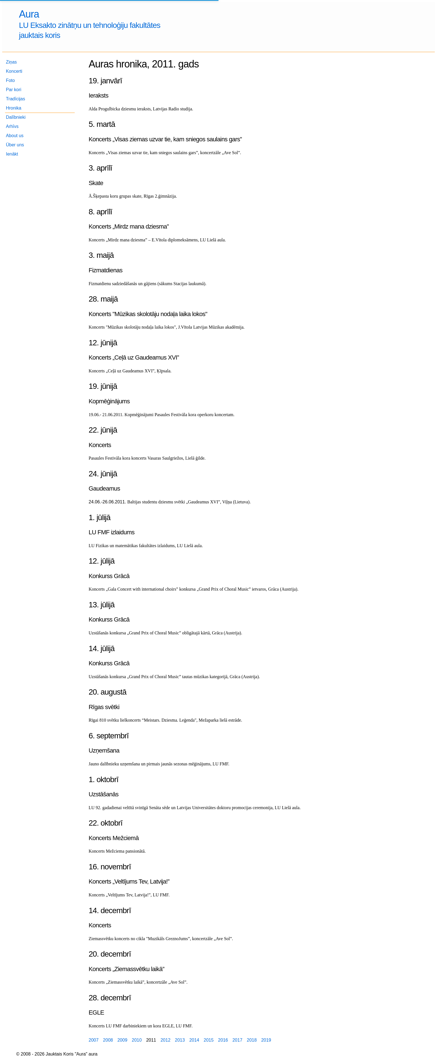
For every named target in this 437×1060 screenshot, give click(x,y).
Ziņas (11, 62)
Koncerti (14, 71)
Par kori (13, 89)
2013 (180, 1040)
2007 (94, 1040)
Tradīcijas (15, 98)
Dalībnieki (15, 117)
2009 (122, 1040)
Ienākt (12, 154)
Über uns (15, 144)
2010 (137, 1040)
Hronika (13, 108)
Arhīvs (12, 126)
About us (14, 135)
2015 (209, 1040)
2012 (166, 1040)
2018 (252, 1040)
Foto (10, 80)
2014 (194, 1040)
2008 (108, 1040)
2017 (237, 1040)
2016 (223, 1040)
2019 (266, 1040)
